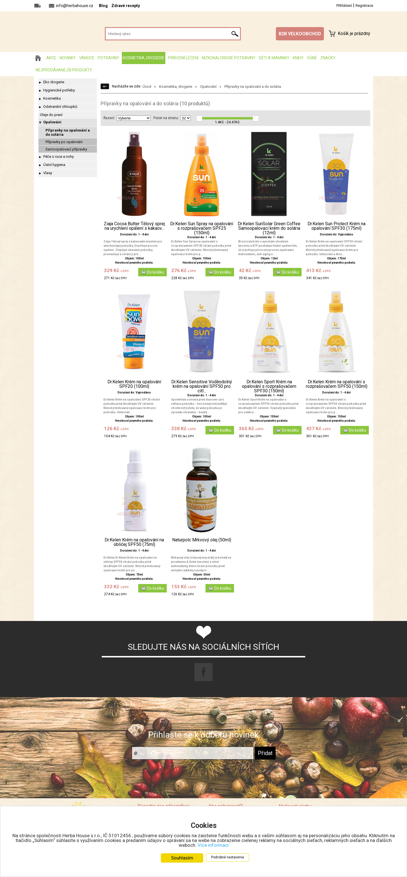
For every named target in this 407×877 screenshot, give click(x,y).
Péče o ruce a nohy (58, 156)
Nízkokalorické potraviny (229, 58)
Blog (103, 5)
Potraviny (108, 58)
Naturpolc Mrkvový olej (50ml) (201, 540)
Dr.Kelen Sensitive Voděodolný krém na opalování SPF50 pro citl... (201, 386)
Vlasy (47, 173)
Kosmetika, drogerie (143, 58)
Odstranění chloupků (60, 106)
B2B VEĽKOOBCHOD (300, 33)
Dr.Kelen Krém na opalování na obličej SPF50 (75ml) (134, 542)
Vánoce (86, 58)
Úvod (146, 86)
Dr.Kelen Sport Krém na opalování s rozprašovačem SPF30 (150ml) (269, 386)
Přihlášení (344, 5)
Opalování (52, 122)
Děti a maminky (274, 58)
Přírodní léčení (183, 58)
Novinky (68, 58)
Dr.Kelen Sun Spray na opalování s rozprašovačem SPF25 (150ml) (201, 228)
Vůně (312, 58)
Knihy (298, 58)
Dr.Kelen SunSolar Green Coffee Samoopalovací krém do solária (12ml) (269, 228)
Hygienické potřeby (59, 90)
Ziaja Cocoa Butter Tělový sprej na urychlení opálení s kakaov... (134, 226)
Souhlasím (182, 858)
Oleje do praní (51, 115)
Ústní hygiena (54, 165)
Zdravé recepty (125, 5)
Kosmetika (52, 98)
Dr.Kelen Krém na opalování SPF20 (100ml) (134, 384)
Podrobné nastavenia (227, 857)
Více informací (213, 845)
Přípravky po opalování (64, 142)
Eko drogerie (53, 82)
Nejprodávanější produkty (64, 70)
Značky (327, 58)
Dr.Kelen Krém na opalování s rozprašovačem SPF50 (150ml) (336, 384)
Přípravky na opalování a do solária (68, 132)
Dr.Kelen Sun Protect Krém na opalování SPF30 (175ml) (336, 226)
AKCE (51, 58)
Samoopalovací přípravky (66, 149)
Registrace (364, 5)
